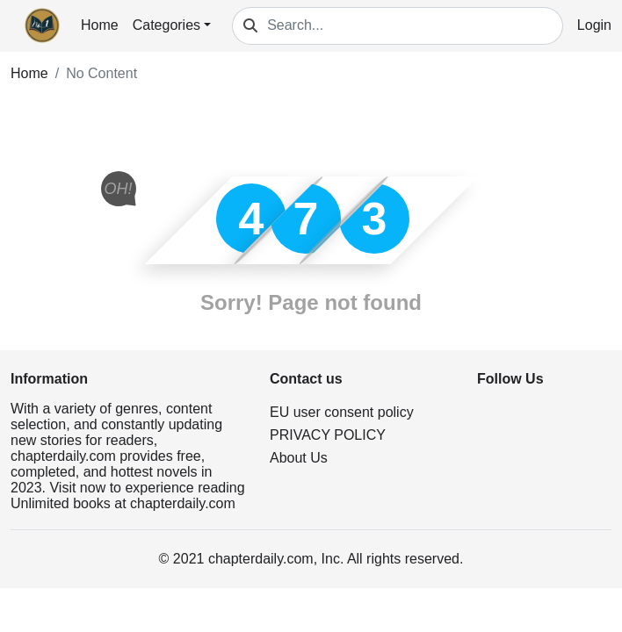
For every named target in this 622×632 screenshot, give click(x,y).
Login (594, 25)
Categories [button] (166, 25)
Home (100, 25)
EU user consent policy (342, 412)
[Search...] (415, 26)
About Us (299, 457)
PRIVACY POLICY (328, 434)
